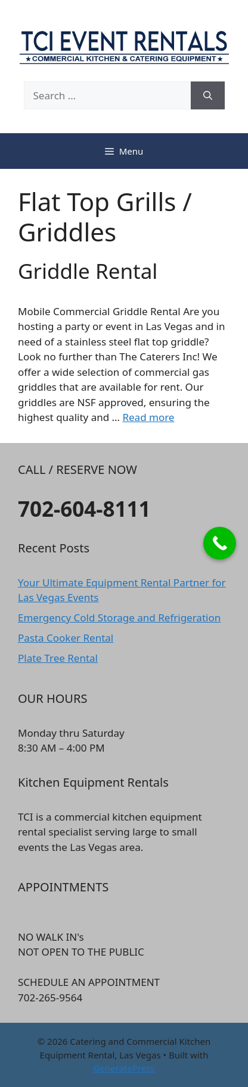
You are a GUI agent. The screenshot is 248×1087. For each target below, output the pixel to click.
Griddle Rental (87, 271)
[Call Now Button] (219, 543)
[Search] (208, 95)
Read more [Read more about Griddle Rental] (148, 417)
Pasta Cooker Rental (65, 638)
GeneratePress (123, 1068)
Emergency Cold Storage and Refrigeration (119, 617)
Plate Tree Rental (58, 658)
